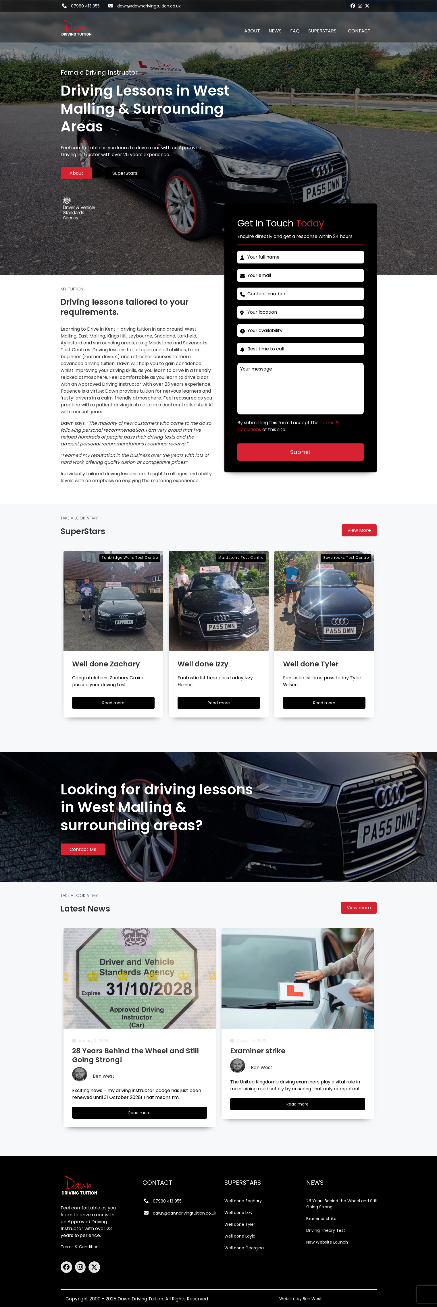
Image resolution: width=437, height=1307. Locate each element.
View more (359, 907)
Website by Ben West (300, 1299)
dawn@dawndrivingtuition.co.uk (149, 6)
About (76, 173)
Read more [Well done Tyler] (329, 704)
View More (359, 530)
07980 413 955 (85, 6)
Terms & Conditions (81, 1247)
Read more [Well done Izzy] (224, 704)
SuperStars (124, 173)
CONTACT (359, 31)
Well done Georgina (244, 1248)
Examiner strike (321, 1218)
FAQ (295, 31)
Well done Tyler (239, 1224)
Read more (144, 1114)
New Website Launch (327, 1242)
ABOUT (252, 31)
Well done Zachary (243, 1201)
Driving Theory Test (325, 1230)
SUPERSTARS (322, 31)
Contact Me (83, 849)
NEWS (275, 31)
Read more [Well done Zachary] (118, 704)
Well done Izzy (238, 1212)
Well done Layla (239, 1236)
